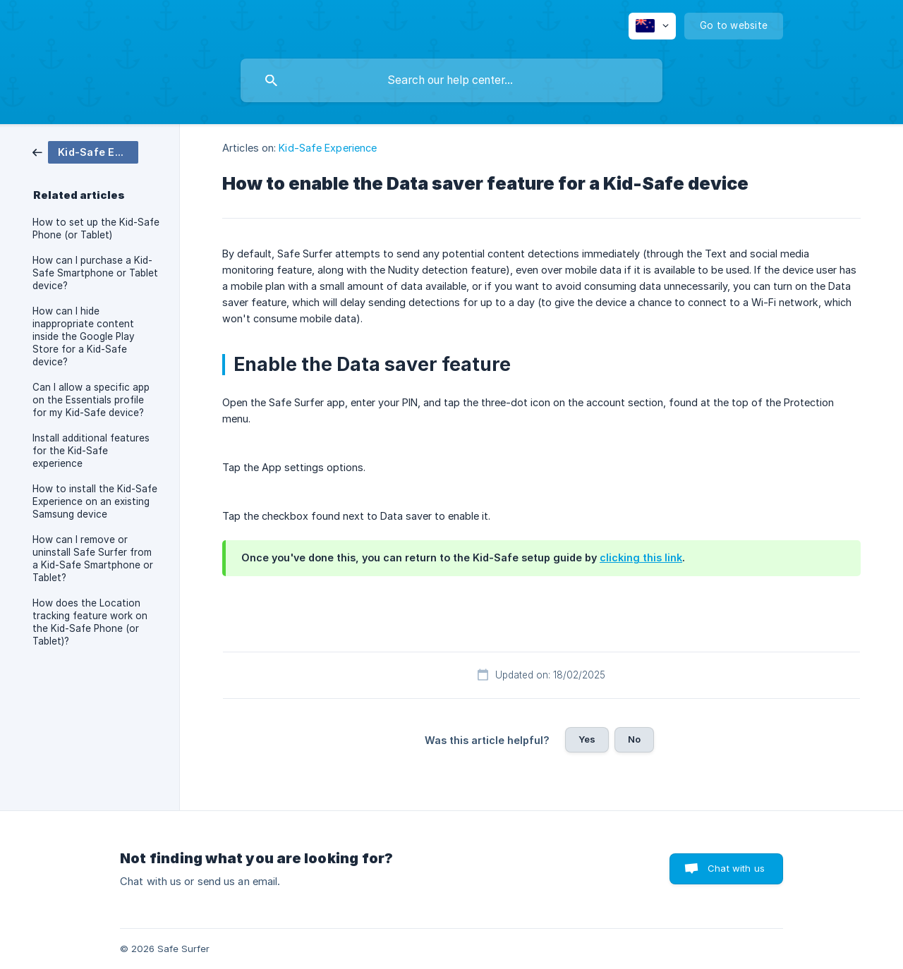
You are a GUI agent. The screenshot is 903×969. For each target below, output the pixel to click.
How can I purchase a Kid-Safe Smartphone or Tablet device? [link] (95, 273)
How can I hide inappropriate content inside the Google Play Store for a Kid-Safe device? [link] (83, 336)
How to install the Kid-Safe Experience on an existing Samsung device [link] (94, 501)
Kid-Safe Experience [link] (328, 148)
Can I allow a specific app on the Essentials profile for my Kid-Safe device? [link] (91, 400)
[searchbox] (451, 80)
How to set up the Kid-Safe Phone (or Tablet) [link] (95, 228)
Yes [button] (586, 739)
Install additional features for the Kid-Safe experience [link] (91, 450)
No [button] (634, 739)
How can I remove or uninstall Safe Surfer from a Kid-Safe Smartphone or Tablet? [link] (92, 558)
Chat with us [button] (736, 868)
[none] (652, 26)
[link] (85, 151)
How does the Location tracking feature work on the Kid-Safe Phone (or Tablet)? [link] (89, 622)
